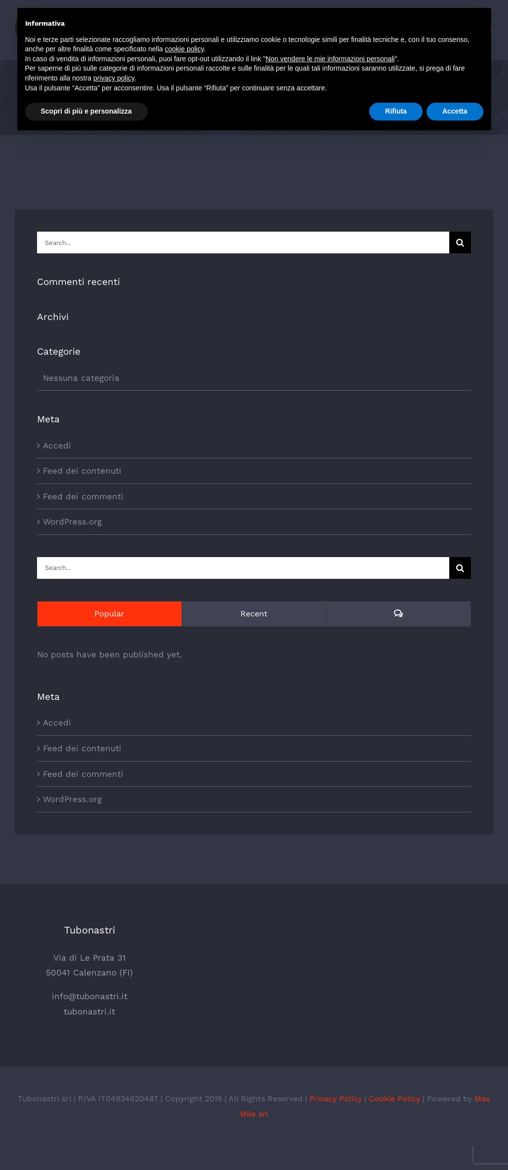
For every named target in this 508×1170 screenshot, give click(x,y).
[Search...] (243, 242)
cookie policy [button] (184, 49)
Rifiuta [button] (396, 111)
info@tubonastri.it (89, 996)
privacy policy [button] (113, 78)
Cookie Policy (394, 1098)
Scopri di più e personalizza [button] (86, 111)
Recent (254, 613)
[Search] (460, 242)
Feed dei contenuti (82, 471)
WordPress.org (72, 521)
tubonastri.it (89, 1011)
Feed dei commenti (83, 496)
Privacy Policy (336, 1098)
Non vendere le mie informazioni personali (330, 59)
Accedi (57, 445)
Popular (109, 613)
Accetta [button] (455, 111)
